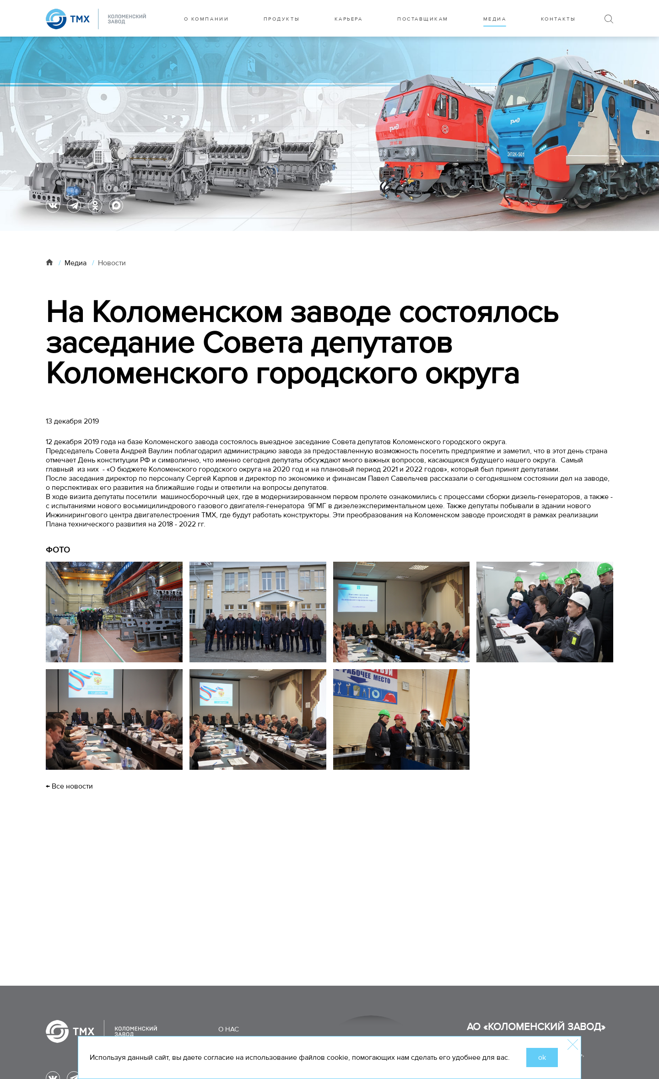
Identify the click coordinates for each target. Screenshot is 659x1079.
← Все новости (69, 786)
